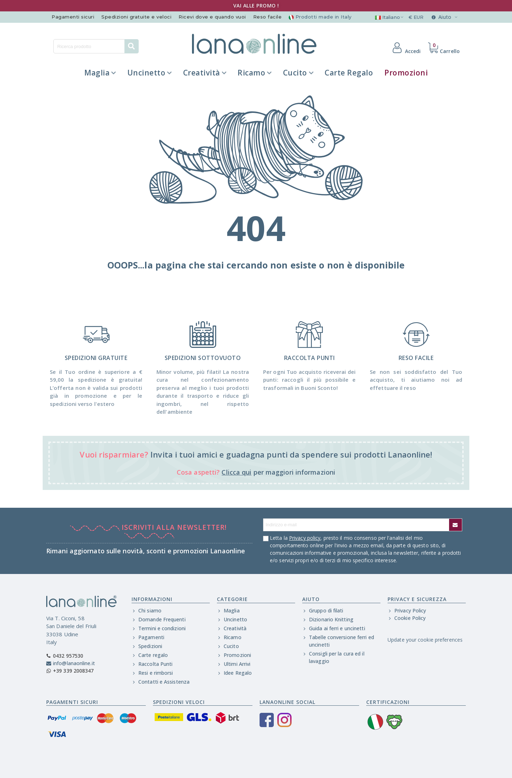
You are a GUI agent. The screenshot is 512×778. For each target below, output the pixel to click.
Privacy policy (304, 537)
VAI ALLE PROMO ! (256, 5)
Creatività (201, 73)
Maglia (97, 73)
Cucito (295, 73)
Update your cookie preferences (425, 639)
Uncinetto (146, 73)
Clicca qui (236, 472)
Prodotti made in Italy (320, 17)
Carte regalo (349, 73)
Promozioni (406, 73)
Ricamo (251, 73)
